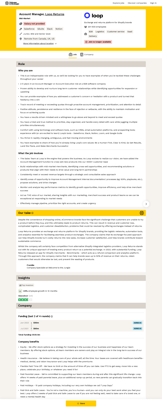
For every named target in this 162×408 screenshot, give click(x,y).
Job (73, 54)
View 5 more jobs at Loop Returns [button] (53, 284)
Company (86, 54)
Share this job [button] (26, 284)
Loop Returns (54, 14)
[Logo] (12, 3)
